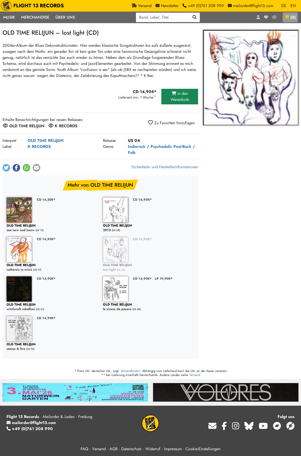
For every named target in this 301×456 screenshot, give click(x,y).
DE (283, 6)
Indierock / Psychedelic (150, 146)
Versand (194, 374)
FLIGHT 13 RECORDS (33, 6)
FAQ (84, 449)
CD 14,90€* (142, 199)
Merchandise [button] (35, 17)
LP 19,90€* (164, 278)
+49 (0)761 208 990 (30, 429)
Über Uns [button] (65, 17)
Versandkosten (130, 370)
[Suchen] (195, 17)
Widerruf (152, 449)
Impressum (173, 449)
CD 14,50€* (46, 199)
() (290, 17)
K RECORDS (39, 146)
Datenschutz (131, 449)
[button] (6, 168)
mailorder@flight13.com (31, 423)
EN (293, 6)
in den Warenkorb (180, 96)
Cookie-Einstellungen (202, 449)
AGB (113, 449)
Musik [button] (9, 17)
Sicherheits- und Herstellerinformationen (164, 167)
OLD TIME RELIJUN (46, 140)
